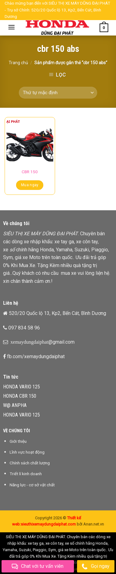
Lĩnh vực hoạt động (27, 452)
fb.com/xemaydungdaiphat (36, 356)
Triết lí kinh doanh (26, 473)
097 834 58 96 (24, 328)
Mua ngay (30, 185)
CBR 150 (30, 171)
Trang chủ (18, 62)
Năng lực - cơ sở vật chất (32, 484)
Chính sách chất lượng (30, 462)
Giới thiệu (18, 441)
